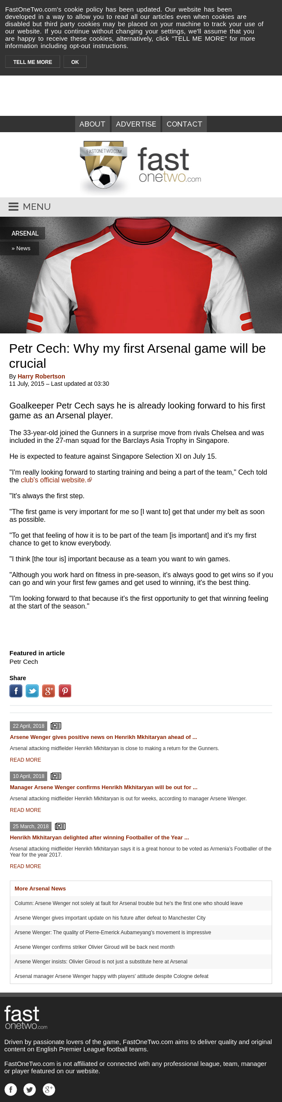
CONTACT (185, 124)
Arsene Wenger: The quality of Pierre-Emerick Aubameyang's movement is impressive (113, 932)
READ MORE (25, 760)
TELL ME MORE (32, 62)
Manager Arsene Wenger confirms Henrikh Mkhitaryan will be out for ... (103, 787)
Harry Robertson (41, 376)
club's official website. (54, 480)
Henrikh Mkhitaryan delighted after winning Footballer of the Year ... (99, 837)
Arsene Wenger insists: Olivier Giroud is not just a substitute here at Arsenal (101, 962)
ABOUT (92, 124)
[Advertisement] (141, 628)
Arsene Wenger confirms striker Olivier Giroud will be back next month (95, 947)
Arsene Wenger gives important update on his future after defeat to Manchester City (110, 918)
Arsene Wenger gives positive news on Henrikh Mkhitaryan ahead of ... (103, 737)
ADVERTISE (136, 124)
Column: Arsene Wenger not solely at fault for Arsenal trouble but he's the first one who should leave (129, 903)
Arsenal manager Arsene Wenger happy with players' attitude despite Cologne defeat (112, 976)
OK (75, 62)
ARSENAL (25, 233)
